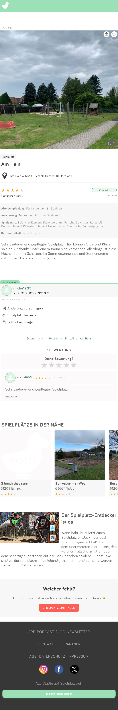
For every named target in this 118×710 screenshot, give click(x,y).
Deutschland (35, 338)
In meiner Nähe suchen (58, 693)
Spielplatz (8, 157)
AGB (33, 656)
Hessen (54, 338)
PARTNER (73, 644)
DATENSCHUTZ (52, 656)
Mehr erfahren (32, 565)
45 (16, 292)
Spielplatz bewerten (22, 315)
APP (31, 631)
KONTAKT (45, 644)
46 (24, 292)
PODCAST (45, 631)
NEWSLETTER (78, 631)
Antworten (12, 396)
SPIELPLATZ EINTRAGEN (59, 608)
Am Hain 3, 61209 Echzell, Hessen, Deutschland (41, 176)
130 (32, 292)
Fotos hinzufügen (21, 322)
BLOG (60, 631)
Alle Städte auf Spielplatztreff (59, 683)
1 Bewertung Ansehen (12, 195)
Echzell (69, 338)
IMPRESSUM (78, 656)
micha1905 (22, 288)
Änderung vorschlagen (25, 308)
